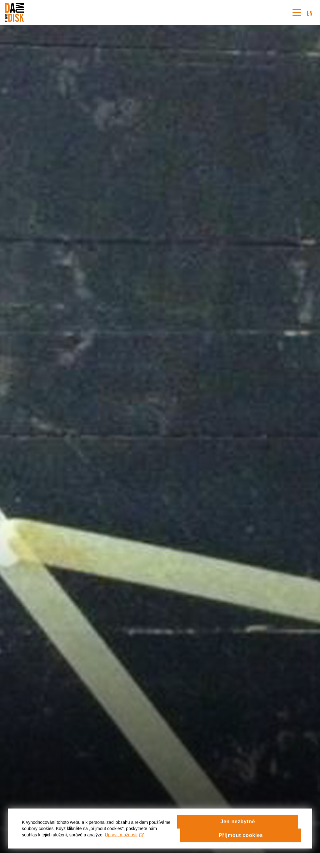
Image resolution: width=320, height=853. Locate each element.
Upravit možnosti (124, 839)
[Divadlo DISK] (14, 12)
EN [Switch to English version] (309, 12)
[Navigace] (296, 12)
